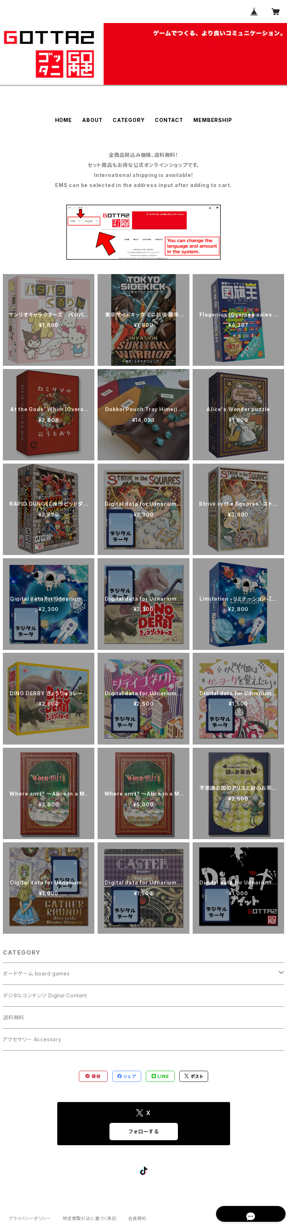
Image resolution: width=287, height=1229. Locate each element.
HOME (63, 120)
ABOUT (92, 120)
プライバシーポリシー (30, 1218)
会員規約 (137, 1218)
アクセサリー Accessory (32, 1039)
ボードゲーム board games (36, 973)
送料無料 (13, 1017)
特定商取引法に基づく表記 (90, 1218)
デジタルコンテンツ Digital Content (45, 995)
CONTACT (169, 120)
